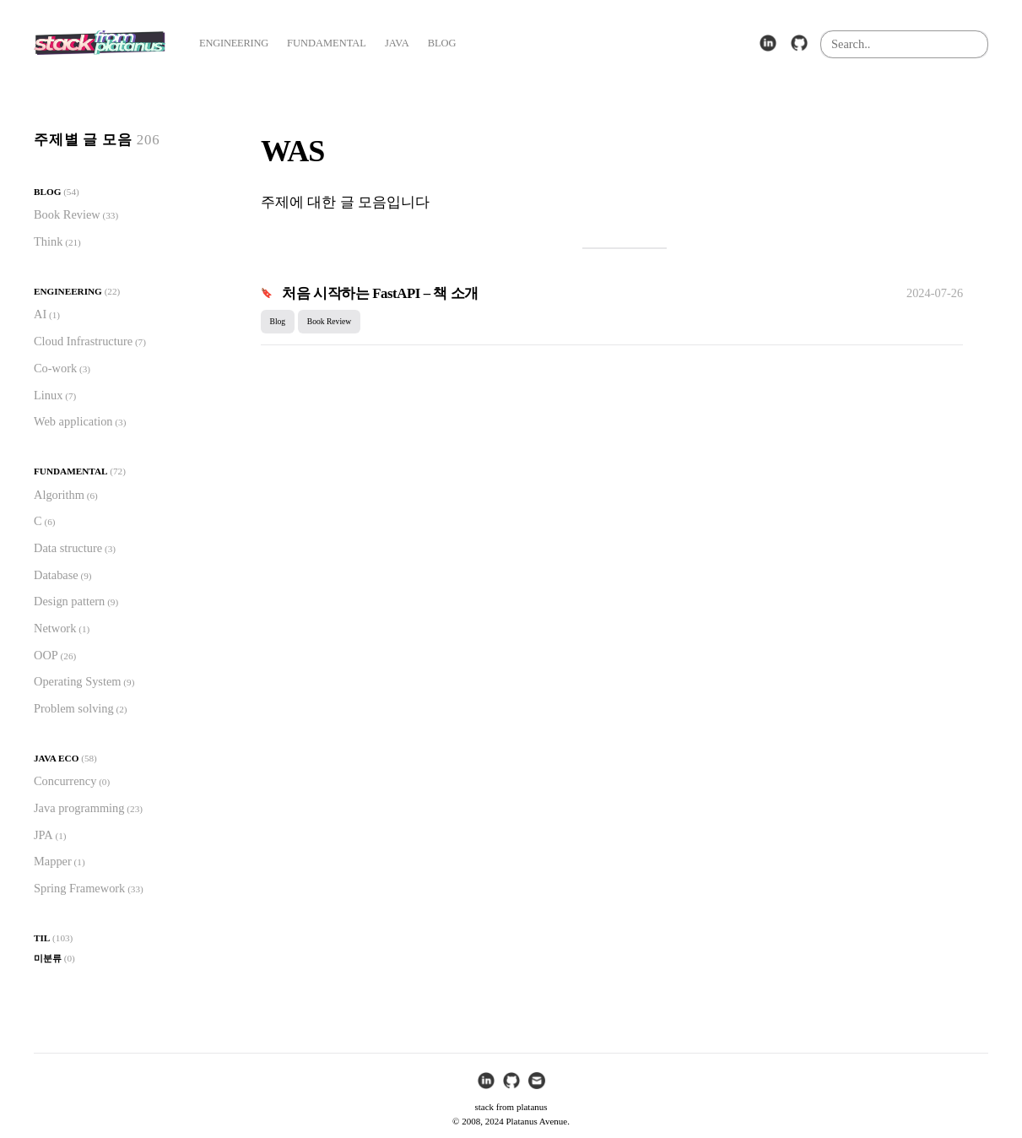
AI (40, 314)
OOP (46, 655)
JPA (43, 835)
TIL (42, 938)
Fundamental (70, 471)
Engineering (68, 291)
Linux (48, 395)
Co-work (55, 368)
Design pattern (69, 601)
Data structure (68, 548)
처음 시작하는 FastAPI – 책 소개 (380, 293)
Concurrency (65, 781)
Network (55, 628)
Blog (47, 192)
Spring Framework (79, 888)
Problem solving (74, 708)
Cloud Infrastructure (83, 341)
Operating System (78, 681)
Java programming (79, 808)
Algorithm (59, 494)
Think (48, 241)
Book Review (67, 214)
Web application (73, 421)
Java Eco (56, 758)
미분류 (48, 958)
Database (56, 575)
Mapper (53, 861)
